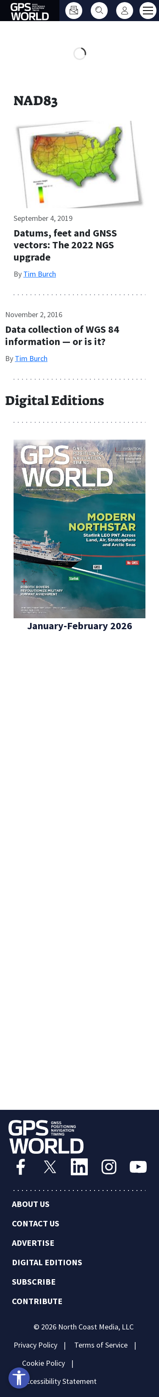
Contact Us (35, 1223)
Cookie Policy (43, 1363)
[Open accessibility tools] (19, 1378)
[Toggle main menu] (147, 10)
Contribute (37, 1301)
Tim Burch (39, 274)
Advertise (33, 1242)
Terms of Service (101, 1345)
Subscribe (34, 1281)
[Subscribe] (73, 10)
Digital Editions (47, 1262)
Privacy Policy (35, 1345)
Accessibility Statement (59, 1381)
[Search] (99, 10)
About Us (31, 1204)
